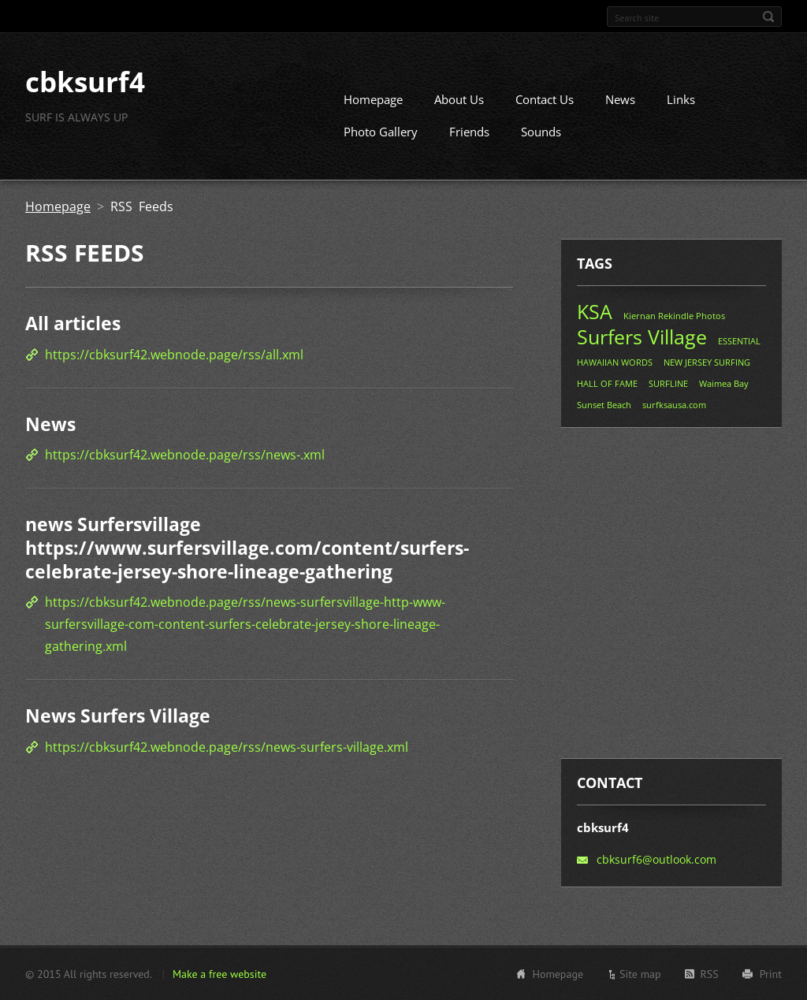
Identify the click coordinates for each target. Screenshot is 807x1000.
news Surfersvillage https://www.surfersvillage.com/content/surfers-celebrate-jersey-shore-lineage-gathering (247, 547)
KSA (594, 311)
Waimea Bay (724, 383)
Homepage (373, 99)
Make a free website (219, 973)
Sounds (541, 131)
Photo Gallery (381, 131)
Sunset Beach (604, 405)
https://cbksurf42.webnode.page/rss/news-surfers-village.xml (226, 746)
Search (768, 16)
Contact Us (544, 99)
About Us (459, 99)
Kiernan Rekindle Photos (674, 316)
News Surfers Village (117, 714)
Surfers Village (642, 336)
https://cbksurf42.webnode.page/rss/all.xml (174, 353)
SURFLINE (668, 383)
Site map (640, 973)
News (620, 99)
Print (771, 973)
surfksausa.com (674, 405)
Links (681, 99)
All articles (73, 323)
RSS (710, 973)
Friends (469, 131)
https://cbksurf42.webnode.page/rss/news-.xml (185, 454)
